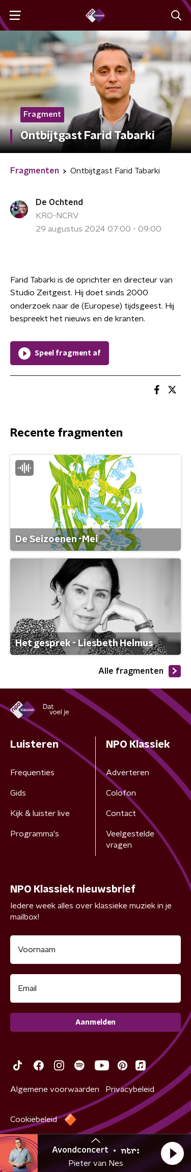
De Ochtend (59, 202)
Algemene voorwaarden (54, 1089)
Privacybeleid (129, 1089)
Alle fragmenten (139, 671)
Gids (18, 793)
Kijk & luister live (40, 813)
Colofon (121, 793)
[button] (172, 1153)
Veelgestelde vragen (130, 839)
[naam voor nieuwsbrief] (95, 949)
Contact (121, 813)
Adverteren (127, 773)
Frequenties (32, 773)
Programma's (34, 834)
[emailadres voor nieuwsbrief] (95, 988)
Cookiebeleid (33, 1119)
